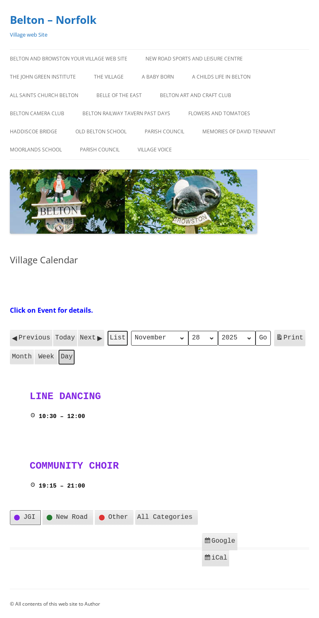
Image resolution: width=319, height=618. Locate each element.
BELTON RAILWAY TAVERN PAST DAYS (126, 113)
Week (46, 355)
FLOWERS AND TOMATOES (219, 113)
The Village (109, 76)
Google (220, 541)
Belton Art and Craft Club (195, 95)
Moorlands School (36, 149)
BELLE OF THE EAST (119, 95)
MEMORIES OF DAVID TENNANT (239, 131)
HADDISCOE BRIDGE (33, 131)
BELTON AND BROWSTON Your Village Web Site (68, 58)
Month (22, 355)
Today (65, 337)
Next (91, 338)
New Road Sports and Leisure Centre (194, 58)
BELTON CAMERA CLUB (37, 113)
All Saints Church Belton (44, 95)
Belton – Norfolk (53, 19)
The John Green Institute (43, 76)
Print (289, 339)
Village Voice (155, 149)
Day (67, 355)
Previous (31, 338)
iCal (216, 557)
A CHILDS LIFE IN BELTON (221, 76)
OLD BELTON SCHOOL (101, 131)
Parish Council (164, 131)
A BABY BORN (158, 76)
